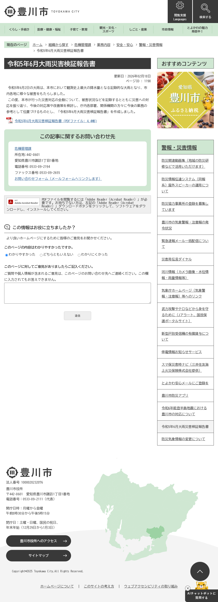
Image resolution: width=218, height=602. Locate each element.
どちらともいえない (56, 254)
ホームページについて (57, 586)
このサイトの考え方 (99, 586)
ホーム (37, 44)
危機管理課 (82, 44)
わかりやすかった (20, 254)
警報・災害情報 (150, 44)
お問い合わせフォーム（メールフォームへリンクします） (58, 178)
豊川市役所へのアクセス (38, 541)
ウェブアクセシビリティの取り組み (151, 586)
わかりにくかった (93, 254)
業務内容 (103, 44)
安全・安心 (124, 44)
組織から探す (58, 44)
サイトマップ (39, 555)
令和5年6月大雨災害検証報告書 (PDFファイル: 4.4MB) (56, 121)
